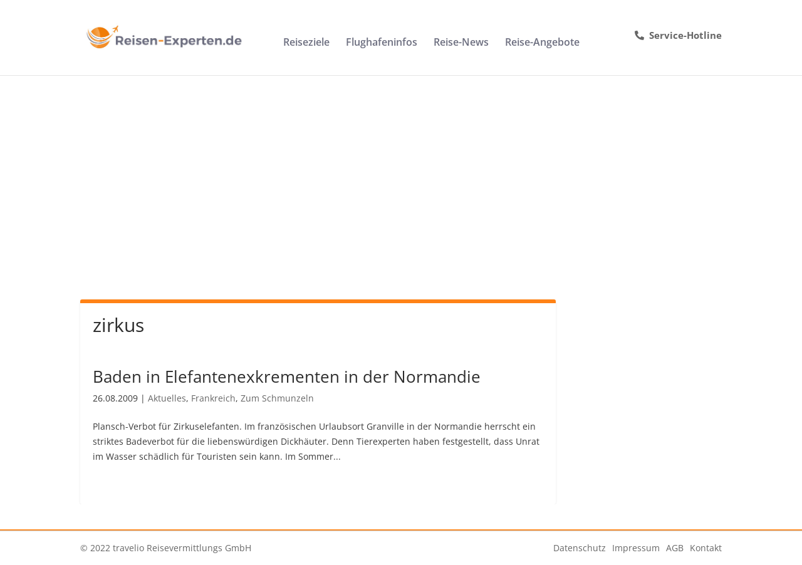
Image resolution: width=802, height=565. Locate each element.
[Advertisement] (401, 169)
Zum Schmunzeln (277, 398)
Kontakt (706, 548)
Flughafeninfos (381, 43)
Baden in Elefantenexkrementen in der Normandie (287, 376)
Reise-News (461, 43)
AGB (675, 548)
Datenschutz (579, 548)
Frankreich (213, 398)
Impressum (636, 548)
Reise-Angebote (542, 43)
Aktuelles (167, 398)
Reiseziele (306, 43)
